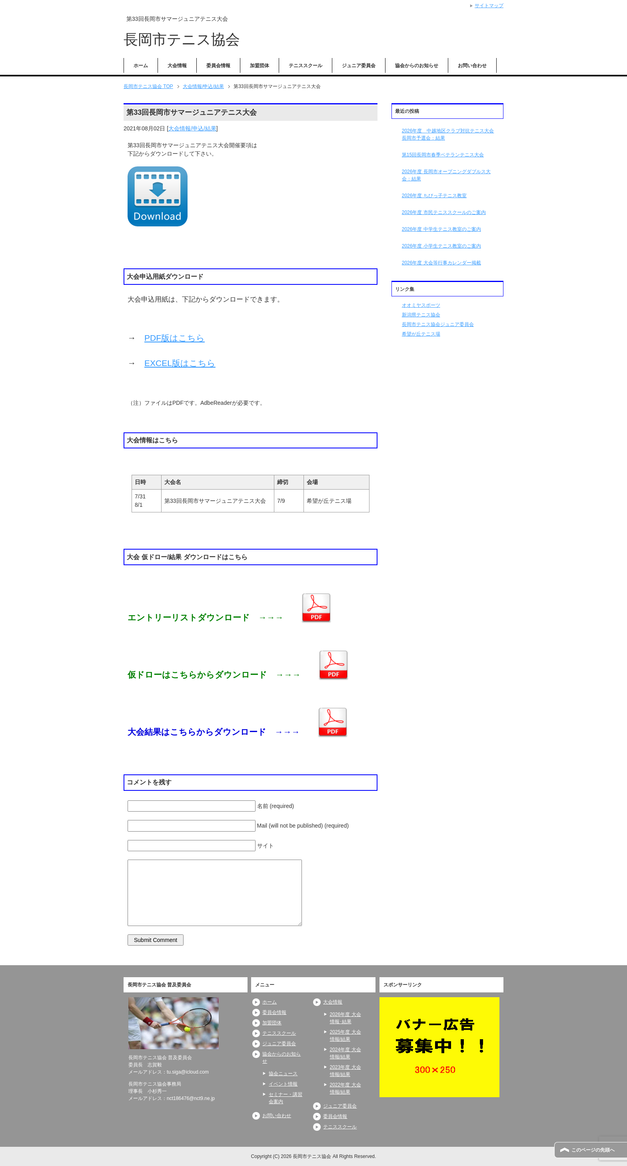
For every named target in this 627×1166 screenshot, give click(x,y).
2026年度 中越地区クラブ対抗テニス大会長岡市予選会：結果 (448, 134)
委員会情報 (218, 65)
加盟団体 (259, 65)
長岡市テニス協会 (182, 39)
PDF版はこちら (174, 337)
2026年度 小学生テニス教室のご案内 (441, 246)
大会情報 (177, 65)
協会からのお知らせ (416, 65)
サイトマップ (489, 5)
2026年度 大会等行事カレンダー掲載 (441, 263)
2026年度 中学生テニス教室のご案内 (441, 229)
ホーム (141, 65)
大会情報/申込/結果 (192, 128)
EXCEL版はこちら (180, 363)
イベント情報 (283, 1084)
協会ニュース (283, 1073)
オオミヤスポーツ (421, 305)
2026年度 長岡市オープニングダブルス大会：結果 (446, 175)
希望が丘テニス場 (421, 334)
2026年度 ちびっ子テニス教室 (434, 195)
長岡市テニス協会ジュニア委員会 (438, 324)
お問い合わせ (472, 65)
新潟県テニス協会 (421, 315)
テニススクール (305, 65)
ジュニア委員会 (358, 65)
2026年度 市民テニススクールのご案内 (444, 212)
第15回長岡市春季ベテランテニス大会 (443, 155)
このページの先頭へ (593, 1150)
